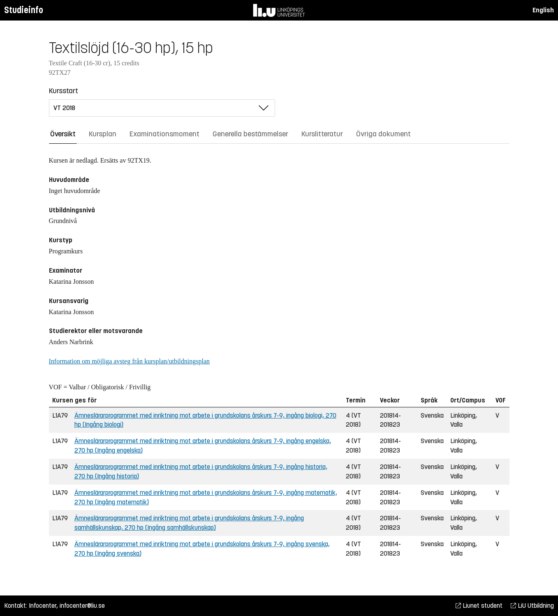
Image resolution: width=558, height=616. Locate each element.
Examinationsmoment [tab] (164, 133)
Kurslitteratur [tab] (322, 133)
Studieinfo (23, 10)
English (543, 10)
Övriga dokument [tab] (383, 133)
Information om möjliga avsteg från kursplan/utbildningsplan (129, 361)
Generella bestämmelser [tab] (250, 133)
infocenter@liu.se (82, 605)
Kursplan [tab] (102, 133)
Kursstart (63, 90)
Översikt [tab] (63, 133)
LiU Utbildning (532, 605)
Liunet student (479, 605)
